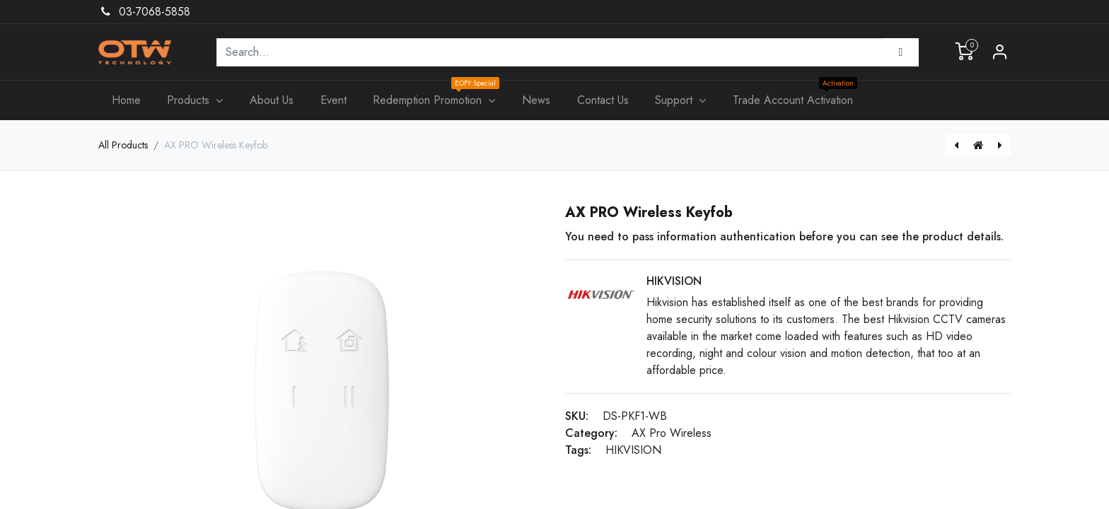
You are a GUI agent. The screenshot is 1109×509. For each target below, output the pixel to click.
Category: (591, 433)
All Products (123, 145)
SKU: (576, 416)
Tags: (578, 450)
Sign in (1000, 52)
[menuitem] (126, 100)
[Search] (901, 52)
